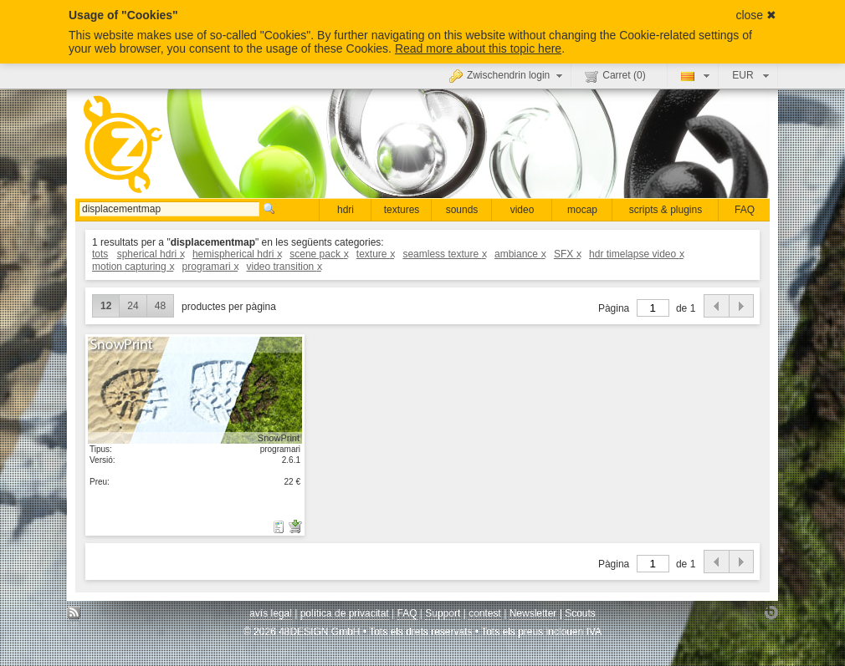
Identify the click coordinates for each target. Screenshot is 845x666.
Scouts (580, 613)
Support (442, 613)
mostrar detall (195, 389)
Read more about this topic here (478, 48)
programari (210, 266)
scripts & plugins (665, 210)
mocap (582, 210)
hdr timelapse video (636, 254)
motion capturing (132, 266)
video (522, 210)
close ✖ (755, 15)
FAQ (745, 210)
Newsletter (533, 613)
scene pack (318, 254)
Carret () (615, 76)
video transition (284, 266)
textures (402, 210)
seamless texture (443, 254)
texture (375, 254)
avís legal (270, 613)
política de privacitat (344, 613)
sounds (462, 210)
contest (485, 613)
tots (100, 254)
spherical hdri (150, 254)
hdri (345, 210)
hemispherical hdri (236, 254)
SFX (567, 254)
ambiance (519, 254)
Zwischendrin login (507, 75)
